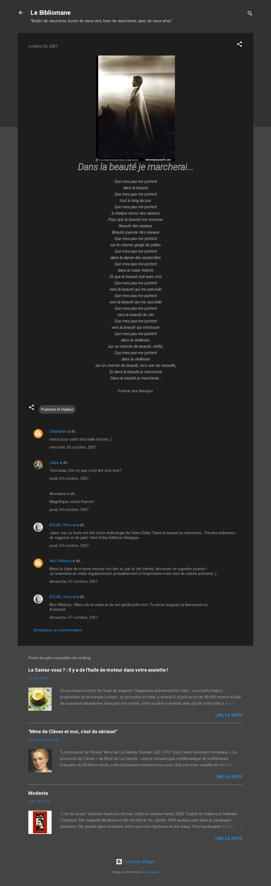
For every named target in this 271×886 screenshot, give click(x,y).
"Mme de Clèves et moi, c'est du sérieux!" (72, 731)
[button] (239, 45)
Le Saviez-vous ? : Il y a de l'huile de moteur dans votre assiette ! (98, 670)
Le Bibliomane (50, 12)
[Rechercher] (250, 14)
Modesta (38, 793)
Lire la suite (229, 715)
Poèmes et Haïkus (57, 409)
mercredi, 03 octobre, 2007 (72, 447)
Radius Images (149, 872)
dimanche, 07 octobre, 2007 (73, 581)
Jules (54, 462)
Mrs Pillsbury (60, 561)
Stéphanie (58, 431)
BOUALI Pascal (62, 525)
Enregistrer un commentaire (58, 630)
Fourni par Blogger (135, 861)
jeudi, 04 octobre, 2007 (69, 478)
